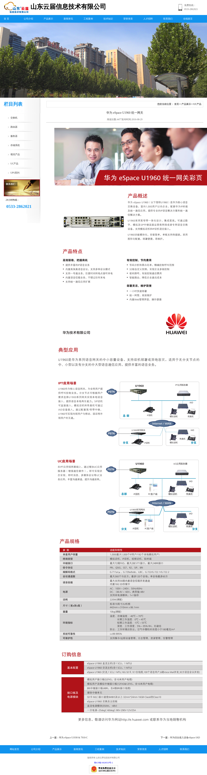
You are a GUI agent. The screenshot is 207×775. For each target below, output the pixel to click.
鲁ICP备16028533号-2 (103, 762)
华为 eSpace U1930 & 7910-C (73, 737)
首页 (176, 104)
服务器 (13, 136)
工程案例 (88, 19)
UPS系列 (14, 173)
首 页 (6, 19)
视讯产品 (15, 154)
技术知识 (108, 19)
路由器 (13, 127)
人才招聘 (148, 19)
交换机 (13, 118)
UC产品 (14, 163)
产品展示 (48, 19)
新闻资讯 (68, 19)
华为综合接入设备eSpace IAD (185, 737)
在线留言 (188, 19)
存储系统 (15, 145)
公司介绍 (28, 19)
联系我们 (168, 19)
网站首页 (14, 749)
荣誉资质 (128, 19)
